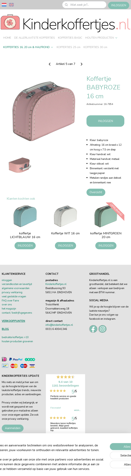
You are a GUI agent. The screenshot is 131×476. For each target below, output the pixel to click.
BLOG (5, 329)
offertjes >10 (21, 337)
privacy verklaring (12, 292)
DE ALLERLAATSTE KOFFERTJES (34, 38)
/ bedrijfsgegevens (21, 313)
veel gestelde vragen (14, 296)
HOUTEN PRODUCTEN (101, 38)
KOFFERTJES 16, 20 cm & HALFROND (28, 47)
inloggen (7, 280)
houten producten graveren (17, 341)
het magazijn (9, 308)
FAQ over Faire (10, 300)
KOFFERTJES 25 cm (68, 47)
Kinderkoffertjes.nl (55, 284)
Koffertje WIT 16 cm (65, 234)
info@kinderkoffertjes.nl (59, 325)
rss (114, 462)
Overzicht (96, 192)
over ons (7, 304)
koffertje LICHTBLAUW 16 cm (25, 235)
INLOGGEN (118, 5)
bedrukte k (8, 337)
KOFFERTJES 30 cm (95, 47)
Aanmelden (12, 428)
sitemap (107, 462)
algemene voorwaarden (15, 288)
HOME (7, 38)
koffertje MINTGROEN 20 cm (105, 235)
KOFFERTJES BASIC (70, 38)
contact (6, 313)
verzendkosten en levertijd (17, 284)
